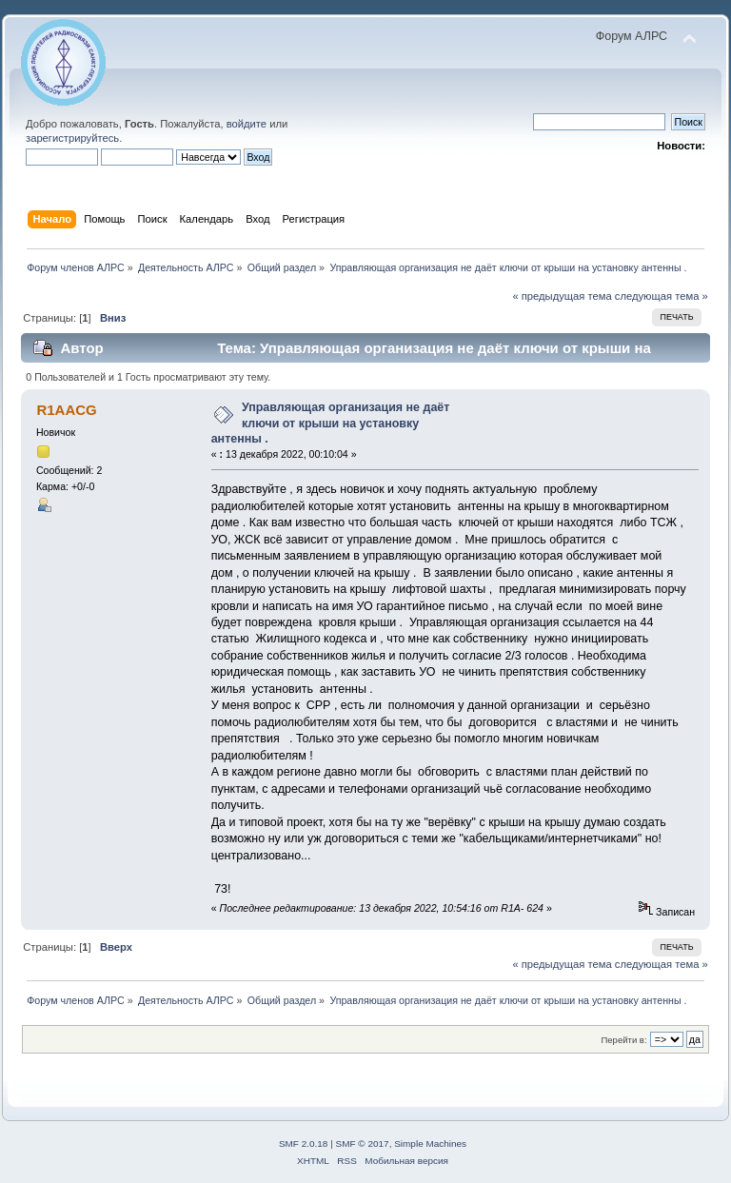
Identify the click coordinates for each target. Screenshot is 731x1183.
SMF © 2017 (362, 1143)
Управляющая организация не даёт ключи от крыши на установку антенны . (330, 422)
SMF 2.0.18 (303, 1143)
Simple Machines (430, 1143)
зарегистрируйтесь (72, 138)
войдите (247, 123)
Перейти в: (623, 1040)
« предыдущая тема (561, 296)
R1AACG (66, 410)
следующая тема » (661, 296)
